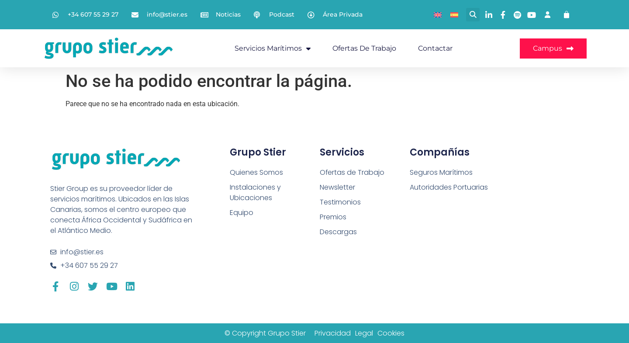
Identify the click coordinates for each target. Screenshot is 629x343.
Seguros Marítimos (441, 172)
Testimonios (340, 202)
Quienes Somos (256, 172)
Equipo (241, 213)
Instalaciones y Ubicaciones (255, 192)
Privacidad (332, 333)
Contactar (435, 48)
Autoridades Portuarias (449, 187)
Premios (333, 217)
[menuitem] (437, 15)
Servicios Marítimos (273, 48)
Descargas (338, 232)
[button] (473, 14)
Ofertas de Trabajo (364, 48)
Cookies (390, 333)
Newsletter (337, 187)
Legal (364, 333)
